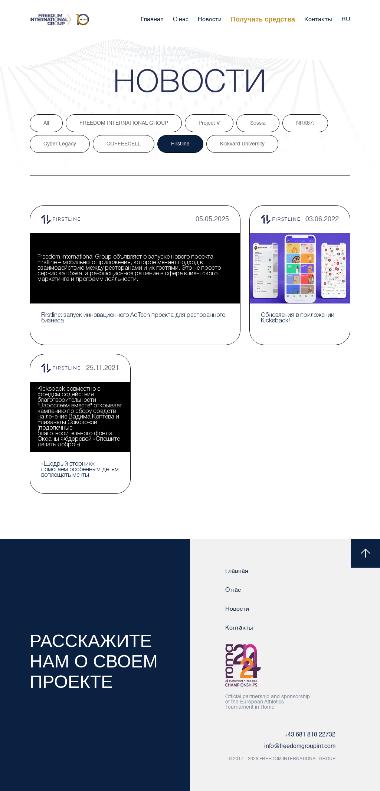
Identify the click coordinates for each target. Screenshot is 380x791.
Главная (152, 20)
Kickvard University (242, 144)
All (46, 123)
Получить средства (263, 19)
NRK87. (305, 123)
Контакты (318, 20)
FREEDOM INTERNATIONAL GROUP (123, 123)
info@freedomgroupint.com (299, 746)
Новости (210, 20)
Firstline (180, 144)
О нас (181, 20)
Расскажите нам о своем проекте (94, 661)
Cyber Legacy (59, 144)
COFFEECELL (124, 144)
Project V (209, 123)
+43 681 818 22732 (309, 735)
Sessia (258, 123)
